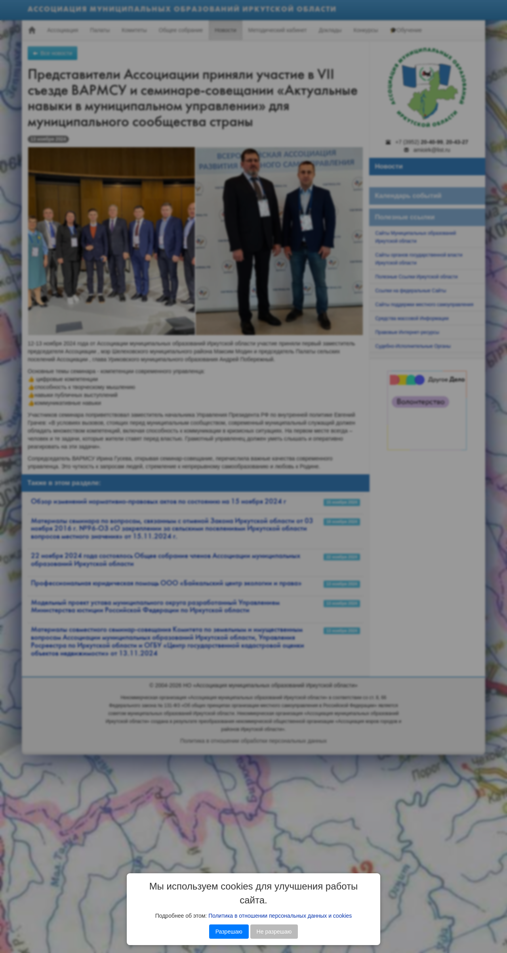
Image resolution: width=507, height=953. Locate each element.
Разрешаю (228, 931)
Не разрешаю (274, 931)
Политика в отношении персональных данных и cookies (280, 916)
